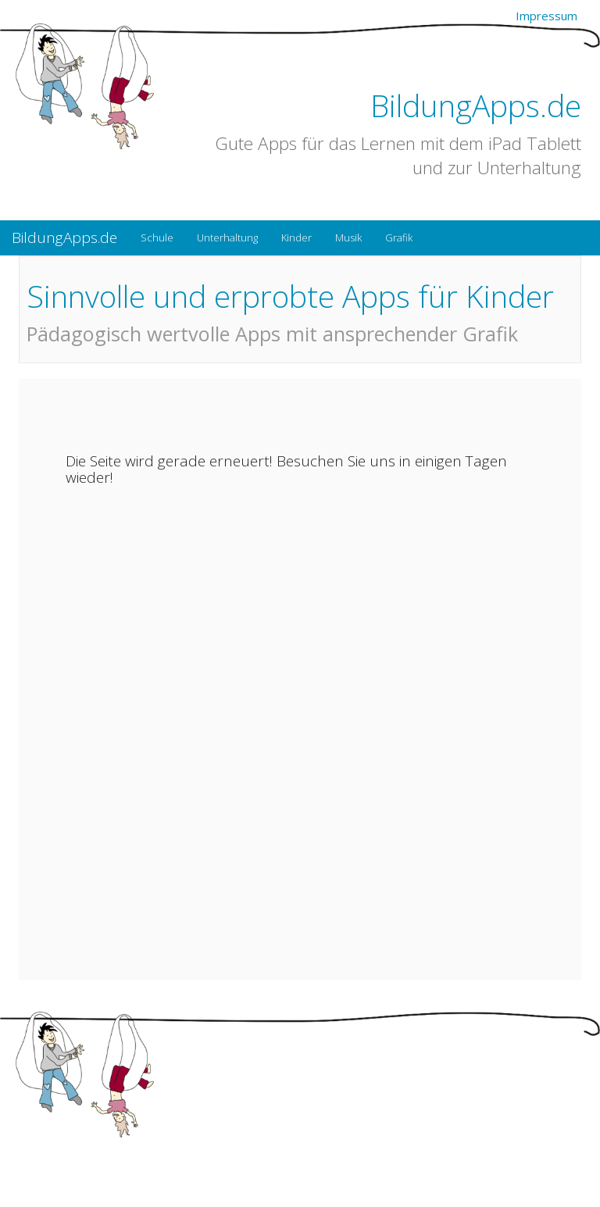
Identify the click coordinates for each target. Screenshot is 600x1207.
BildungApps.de (475, 105)
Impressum (546, 15)
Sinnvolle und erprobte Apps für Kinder (290, 295)
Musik (348, 237)
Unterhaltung (227, 237)
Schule (157, 237)
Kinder (296, 237)
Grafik (398, 237)
